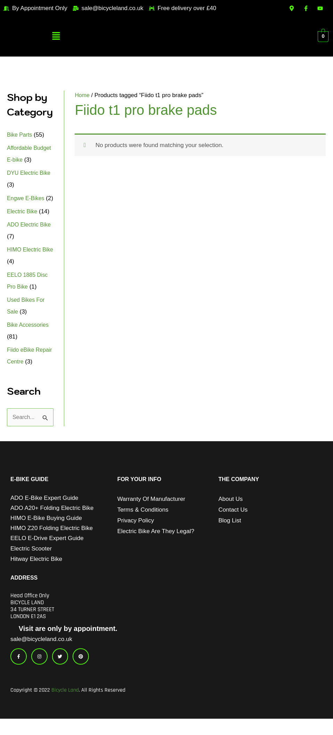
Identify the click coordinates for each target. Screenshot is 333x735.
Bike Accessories (29, 336)
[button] (56, 36)
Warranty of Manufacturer (151, 511)
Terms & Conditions (142, 522)
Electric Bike (23, 223)
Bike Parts (20, 134)
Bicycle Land (65, 706)
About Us (230, 511)
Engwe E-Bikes (27, 198)
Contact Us (233, 522)
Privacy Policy (135, 533)
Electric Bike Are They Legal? (155, 543)
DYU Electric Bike (30, 173)
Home (82, 95)
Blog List (229, 533)
